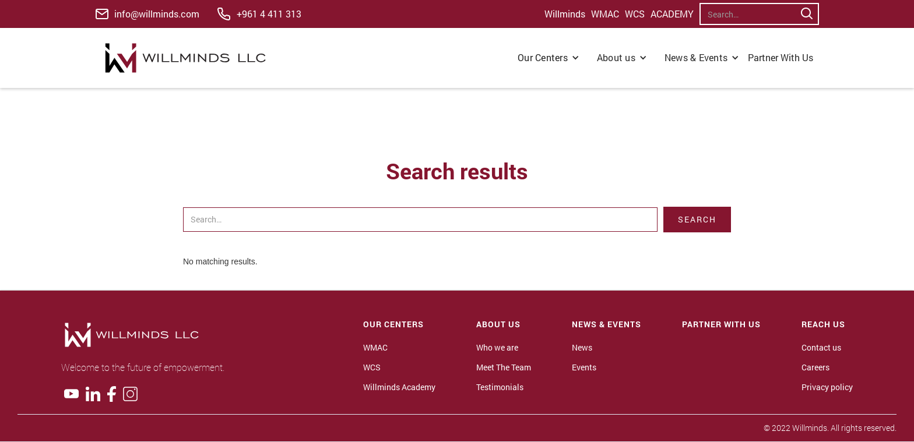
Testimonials (499, 387)
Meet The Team (503, 367)
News (582, 347)
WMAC (605, 14)
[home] (188, 58)
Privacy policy (827, 387)
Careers (815, 367)
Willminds (564, 14)
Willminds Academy (399, 387)
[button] (548, 57)
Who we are (497, 347)
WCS (635, 14)
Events (584, 367)
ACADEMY (672, 14)
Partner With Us (780, 57)
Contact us (821, 347)
